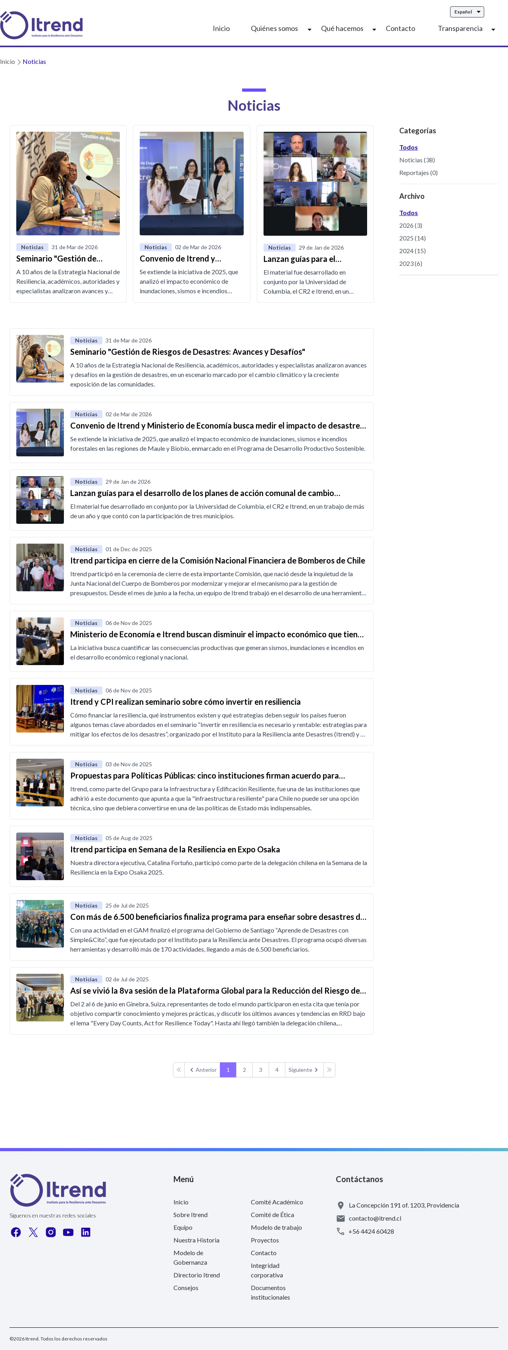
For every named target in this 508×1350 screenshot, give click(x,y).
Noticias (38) (417, 159)
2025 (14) (412, 238)
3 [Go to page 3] (260, 1069)
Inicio (221, 28)
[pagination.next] (304, 1069)
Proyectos (265, 1240)
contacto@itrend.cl (375, 1218)
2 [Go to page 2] (244, 1069)
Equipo (182, 1227)
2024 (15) (412, 250)
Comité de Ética (272, 1214)
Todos (408, 147)
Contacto (400, 28)
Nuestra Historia (196, 1240)
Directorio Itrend (196, 1275)
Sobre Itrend (190, 1214)
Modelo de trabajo (276, 1227)
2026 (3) (410, 225)
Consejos (185, 1287)
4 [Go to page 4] (277, 1069)
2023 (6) (410, 263)
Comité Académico (277, 1202)
